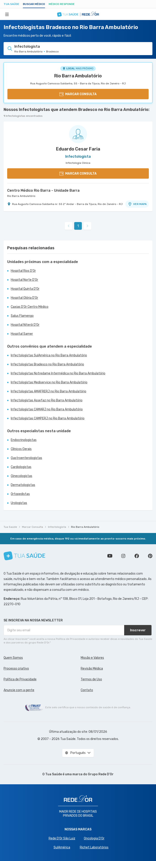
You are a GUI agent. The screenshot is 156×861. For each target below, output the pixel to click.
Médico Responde (62, 4)
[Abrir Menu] (7, 14)
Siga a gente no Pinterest (150, 556)
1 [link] (78, 226)
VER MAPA (137, 204)
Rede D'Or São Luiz (62, 838)
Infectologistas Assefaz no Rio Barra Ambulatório (46, 400)
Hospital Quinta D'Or (25, 289)
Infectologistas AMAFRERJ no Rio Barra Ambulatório (48, 391)
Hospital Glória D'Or (24, 298)
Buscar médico (34, 4)
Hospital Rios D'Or (23, 271)
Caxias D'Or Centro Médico (29, 307)
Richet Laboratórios (94, 847)
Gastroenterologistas (26, 458)
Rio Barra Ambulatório (78, 76)
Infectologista (57, 526)
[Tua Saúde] (24, 555)
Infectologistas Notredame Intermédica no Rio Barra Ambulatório (58, 373)
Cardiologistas (21, 467)
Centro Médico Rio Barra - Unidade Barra (43, 190)
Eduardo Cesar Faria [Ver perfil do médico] (78, 149)
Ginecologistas (21, 476)
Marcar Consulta (32, 526)
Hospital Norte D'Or (24, 280)
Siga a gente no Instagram (123, 556)
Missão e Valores (92, 658)
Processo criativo (16, 668)
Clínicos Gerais (21, 449)
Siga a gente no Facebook (136, 556)
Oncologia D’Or (94, 838)
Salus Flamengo (22, 316)
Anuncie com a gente (19, 690)
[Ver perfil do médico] (78, 134)
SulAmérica (62, 847)
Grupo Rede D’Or (101, 774)
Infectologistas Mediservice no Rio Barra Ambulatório (49, 382)
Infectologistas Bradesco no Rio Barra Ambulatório (47, 364)
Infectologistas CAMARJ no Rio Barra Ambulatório (47, 409)
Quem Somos (13, 658)
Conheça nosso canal (110, 556)
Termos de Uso (91, 679)
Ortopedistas (20, 494)
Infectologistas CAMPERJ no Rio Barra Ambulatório (47, 418)
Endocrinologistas (24, 440)
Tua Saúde (11, 4)
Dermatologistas (23, 485)
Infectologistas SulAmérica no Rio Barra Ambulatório (49, 355)
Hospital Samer (22, 334)
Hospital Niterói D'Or (25, 325)
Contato (87, 690)
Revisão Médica (92, 668)
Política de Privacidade (20, 679)
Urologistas (19, 503)
